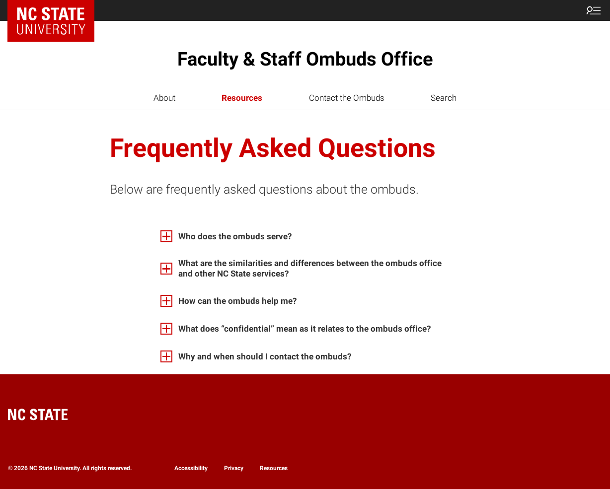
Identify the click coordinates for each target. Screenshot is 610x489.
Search (444, 98)
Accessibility (191, 468)
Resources (242, 98)
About (164, 98)
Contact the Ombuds (346, 98)
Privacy (233, 468)
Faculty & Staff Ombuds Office (305, 59)
